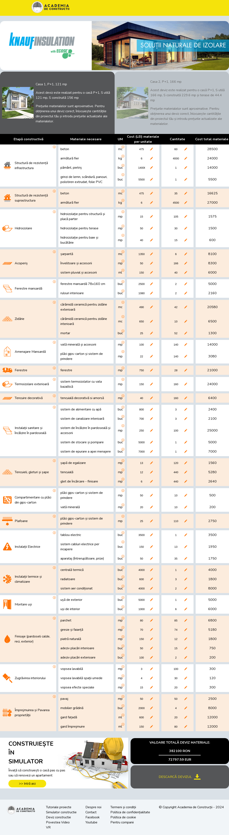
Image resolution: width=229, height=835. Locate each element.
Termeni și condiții (123, 807)
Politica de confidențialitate (130, 812)
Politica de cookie (123, 817)
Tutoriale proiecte (58, 807)
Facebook (92, 817)
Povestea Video (58, 822)
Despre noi (93, 807)
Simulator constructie (61, 812)
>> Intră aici (27, 783)
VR (48, 827)
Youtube (91, 822)
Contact (91, 812)
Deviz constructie (58, 817)
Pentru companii (122, 822)
